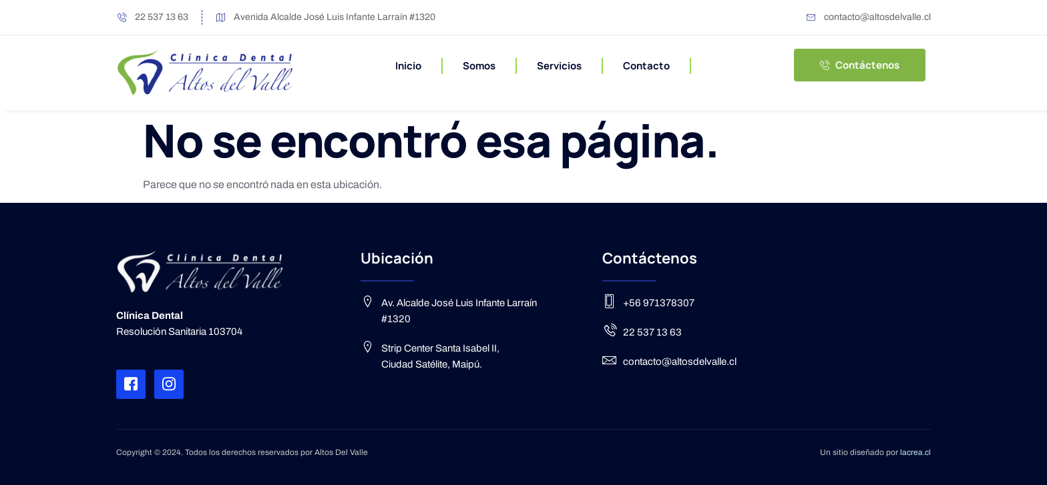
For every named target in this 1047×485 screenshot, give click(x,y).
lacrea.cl (915, 452)
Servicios (559, 66)
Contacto (646, 66)
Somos (479, 66)
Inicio (408, 66)
